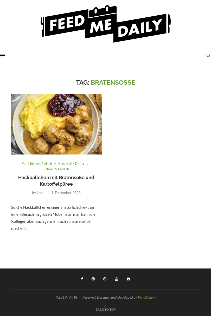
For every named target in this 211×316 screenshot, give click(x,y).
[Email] (128, 278)
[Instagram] (93, 278)
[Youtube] (116, 278)
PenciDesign (147, 297)
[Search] (208, 55)
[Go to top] (105, 309)
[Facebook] (82, 278)
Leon (40, 192)
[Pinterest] (104, 278)
